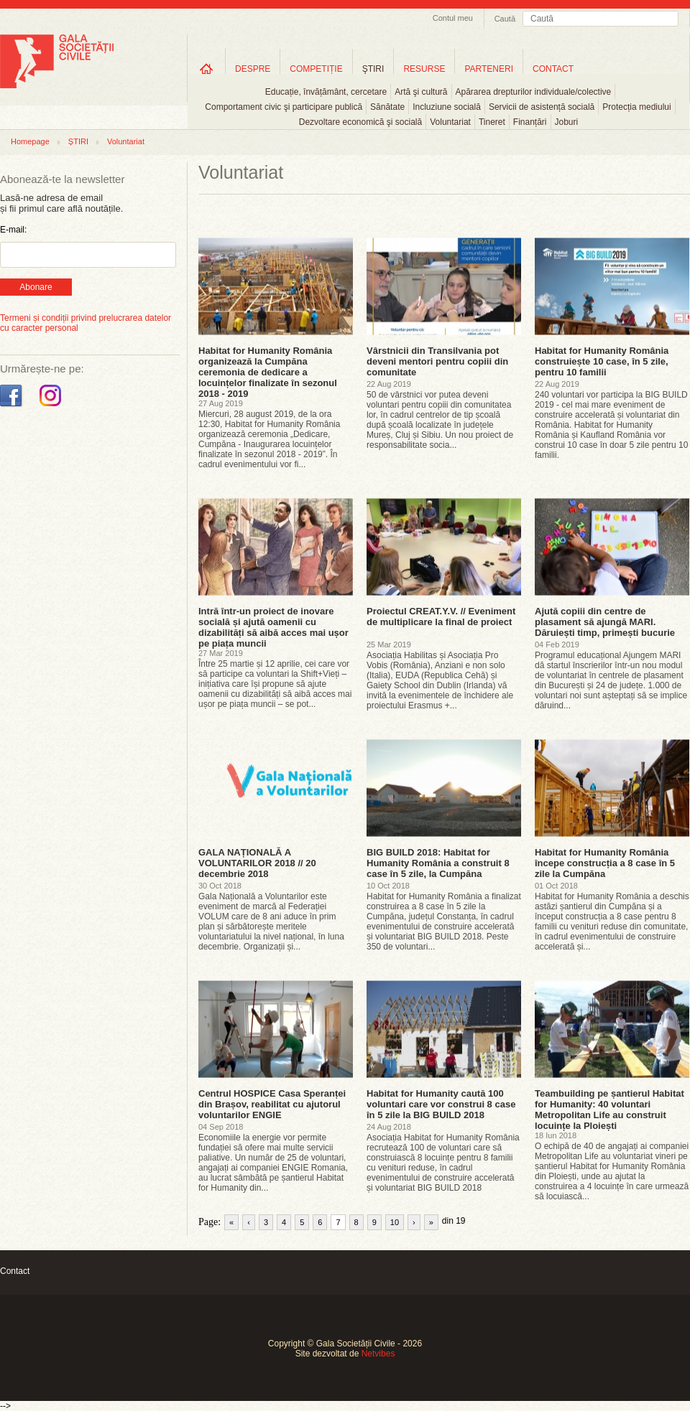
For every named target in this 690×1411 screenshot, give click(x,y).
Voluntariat (450, 122)
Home (206, 68)
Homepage (30, 141)
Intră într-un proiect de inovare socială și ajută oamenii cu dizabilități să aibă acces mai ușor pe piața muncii (273, 627)
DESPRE (252, 69)
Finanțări (530, 122)
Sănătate (387, 107)
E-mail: (13, 230)
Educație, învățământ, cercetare (326, 92)
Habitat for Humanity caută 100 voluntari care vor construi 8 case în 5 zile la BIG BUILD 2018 (441, 1104)
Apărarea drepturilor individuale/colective (534, 92)
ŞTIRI (373, 69)
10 (394, 1222)
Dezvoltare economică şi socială (360, 122)
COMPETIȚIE (316, 69)
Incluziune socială (447, 107)
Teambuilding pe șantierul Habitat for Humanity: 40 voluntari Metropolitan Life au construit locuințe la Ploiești (609, 1109)
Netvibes (378, 1354)
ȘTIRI (78, 141)
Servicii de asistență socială (541, 107)
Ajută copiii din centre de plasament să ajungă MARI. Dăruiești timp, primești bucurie (605, 622)
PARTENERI (488, 69)
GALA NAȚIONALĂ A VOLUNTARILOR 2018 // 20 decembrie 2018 (257, 863)
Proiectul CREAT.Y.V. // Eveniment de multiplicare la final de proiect (441, 616)
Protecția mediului (636, 107)
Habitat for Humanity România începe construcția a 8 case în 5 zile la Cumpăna (605, 863)
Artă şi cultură (421, 92)
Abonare (35, 287)
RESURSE (424, 69)
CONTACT (553, 69)
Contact (14, 1271)
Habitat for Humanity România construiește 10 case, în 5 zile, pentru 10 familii (601, 361)
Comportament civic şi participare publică (283, 107)
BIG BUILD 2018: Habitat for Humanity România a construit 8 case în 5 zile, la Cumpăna (438, 863)
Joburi (567, 122)
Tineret (492, 122)
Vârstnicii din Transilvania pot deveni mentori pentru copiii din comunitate (437, 361)
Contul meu (453, 18)
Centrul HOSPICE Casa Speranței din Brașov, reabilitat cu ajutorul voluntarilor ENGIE (272, 1104)
